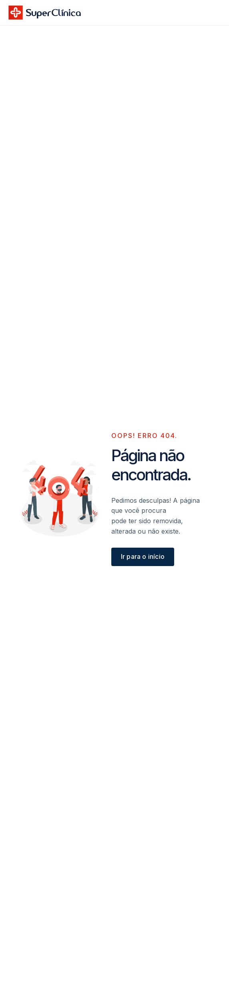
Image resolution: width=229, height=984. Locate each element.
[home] (44, 12)
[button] (212, 12)
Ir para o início (143, 556)
